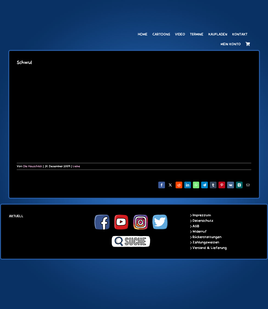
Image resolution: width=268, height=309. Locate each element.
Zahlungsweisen (205, 242)
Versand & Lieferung (209, 248)
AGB (195, 226)
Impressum (201, 215)
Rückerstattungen (206, 237)
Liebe (76, 166)
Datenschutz (202, 221)
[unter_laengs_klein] (235, 7)
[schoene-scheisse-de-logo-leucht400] (57, 7)
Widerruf (199, 231)
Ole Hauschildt (32, 166)
